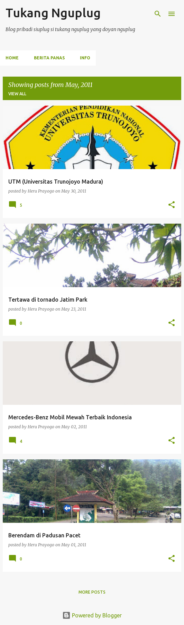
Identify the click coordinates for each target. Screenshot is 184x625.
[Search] (158, 14)
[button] (171, 205)
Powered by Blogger (92, 615)
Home (12, 58)
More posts (92, 592)
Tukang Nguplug (53, 13)
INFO (85, 58)
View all (17, 93)
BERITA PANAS (49, 58)
